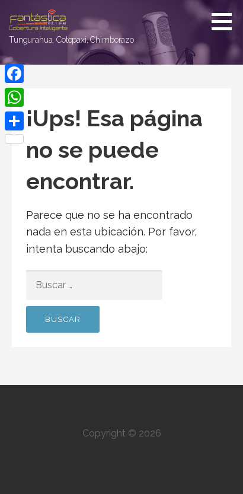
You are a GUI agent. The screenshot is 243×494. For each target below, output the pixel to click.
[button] (226, 21)
